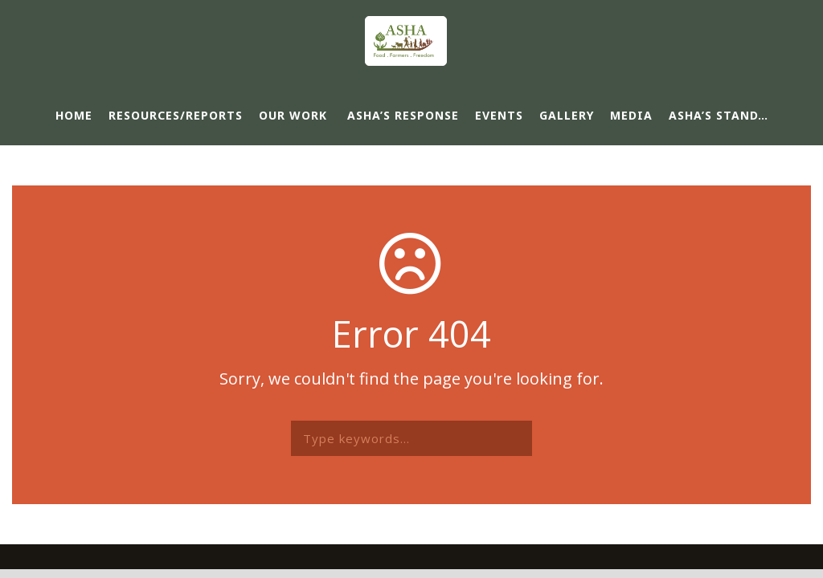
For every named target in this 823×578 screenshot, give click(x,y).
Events (499, 115)
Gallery (566, 115)
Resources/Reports (176, 115)
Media (631, 115)
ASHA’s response (403, 115)
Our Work (293, 115)
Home (73, 115)
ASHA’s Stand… (718, 115)
